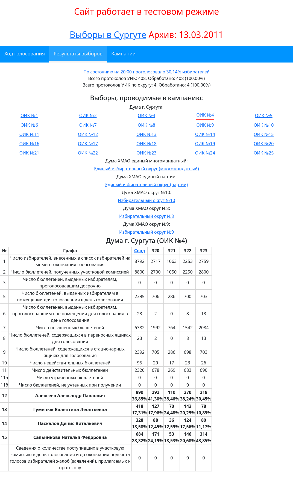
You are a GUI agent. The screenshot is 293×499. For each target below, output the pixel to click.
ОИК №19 (205, 144)
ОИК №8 (146, 125)
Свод (139, 251)
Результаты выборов (78, 53)
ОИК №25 (264, 153)
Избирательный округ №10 (146, 200)
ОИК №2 (88, 115)
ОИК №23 (146, 153)
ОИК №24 (205, 153)
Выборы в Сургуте (108, 34)
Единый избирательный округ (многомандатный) (146, 169)
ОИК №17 (88, 144)
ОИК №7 (88, 125)
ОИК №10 (264, 125)
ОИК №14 (205, 134)
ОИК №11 (29, 134)
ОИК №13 (146, 134)
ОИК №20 (264, 144)
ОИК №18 (146, 144)
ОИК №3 (146, 115)
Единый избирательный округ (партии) (146, 185)
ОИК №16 (29, 144)
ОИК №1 (29, 115)
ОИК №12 (88, 134)
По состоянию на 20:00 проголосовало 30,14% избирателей (146, 72)
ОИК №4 (205, 115)
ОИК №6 (29, 125)
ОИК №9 (205, 125)
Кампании (123, 53)
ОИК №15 (264, 134)
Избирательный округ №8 (146, 216)
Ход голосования (24, 53)
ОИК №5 (264, 115)
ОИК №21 (29, 153)
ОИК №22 (88, 153)
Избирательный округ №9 (146, 232)
